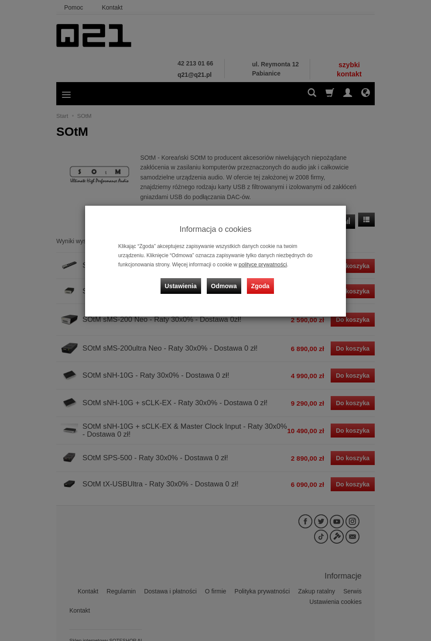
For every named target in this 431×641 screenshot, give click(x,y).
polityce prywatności (262, 265)
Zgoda (259, 283)
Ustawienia (182, 283)
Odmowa (224, 283)
